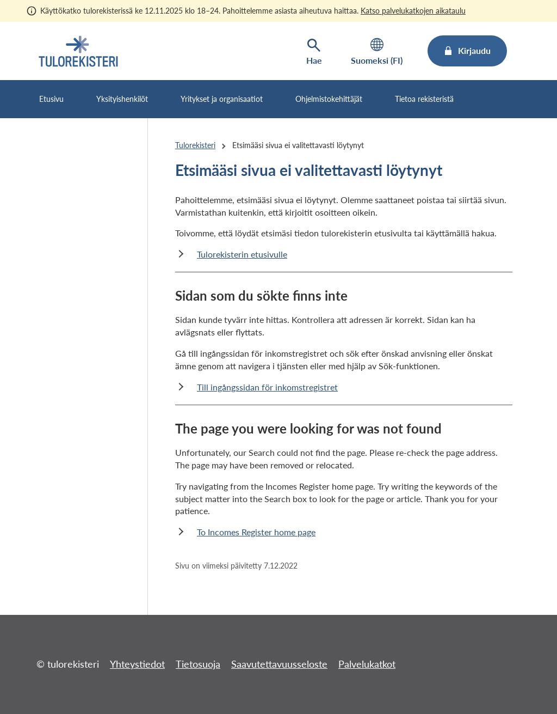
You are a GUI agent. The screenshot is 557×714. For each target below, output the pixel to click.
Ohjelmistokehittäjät (328, 98)
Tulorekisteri (195, 145)
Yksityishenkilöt (122, 98)
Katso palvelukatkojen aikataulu (413, 10)
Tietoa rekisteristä (424, 98)
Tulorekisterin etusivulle (242, 254)
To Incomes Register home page (256, 532)
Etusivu (51, 98)
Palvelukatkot (366, 664)
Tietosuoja (198, 664)
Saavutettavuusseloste (279, 664)
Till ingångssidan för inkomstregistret (267, 387)
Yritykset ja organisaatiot (222, 98)
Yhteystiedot (137, 664)
